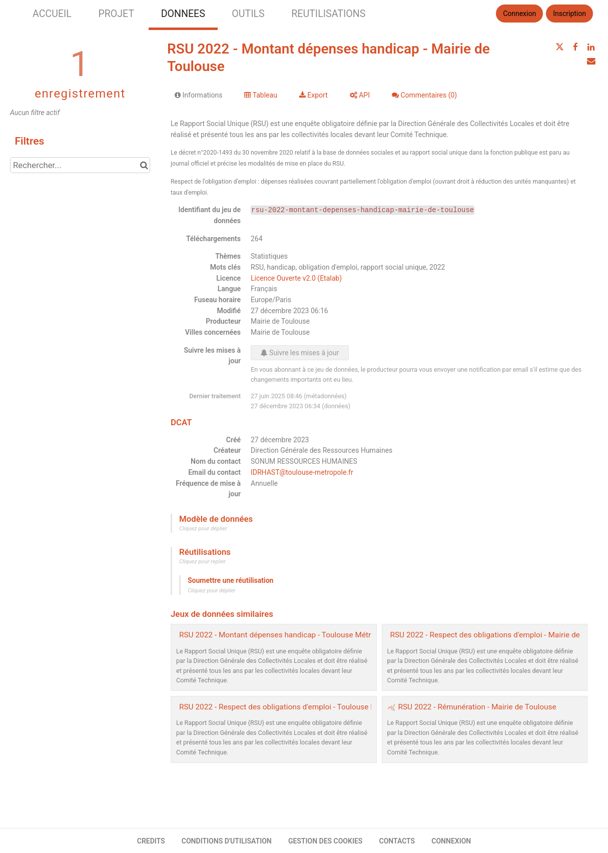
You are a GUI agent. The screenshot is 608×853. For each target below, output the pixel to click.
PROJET (116, 14)
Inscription (569, 14)
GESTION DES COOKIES (325, 841)
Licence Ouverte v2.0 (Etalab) (296, 278)
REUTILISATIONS (328, 14)
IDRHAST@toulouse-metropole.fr (302, 472)
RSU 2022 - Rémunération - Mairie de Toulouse (477, 706)
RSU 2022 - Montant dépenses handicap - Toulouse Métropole (284, 634)
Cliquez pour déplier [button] (203, 528)
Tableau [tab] (260, 95)
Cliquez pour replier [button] (202, 561)
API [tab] (360, 95)
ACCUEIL (52, 14)
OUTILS (248, 14)
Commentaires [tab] (424, 95)
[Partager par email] (591, 61)
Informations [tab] (198, 95)
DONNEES (183, 14)
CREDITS (151, 841)
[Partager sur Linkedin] (591, 47)
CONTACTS (397, 841)
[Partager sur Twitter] (559, 47)
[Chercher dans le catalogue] (144, 165)
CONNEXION (451, 841)
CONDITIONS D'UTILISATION (227, 841)
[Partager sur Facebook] (575, 47)
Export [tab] (313, 95)
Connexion (519, 14)
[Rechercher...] (80, 165)
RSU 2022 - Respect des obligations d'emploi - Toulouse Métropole (292, 706)
